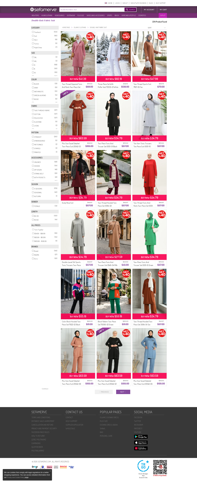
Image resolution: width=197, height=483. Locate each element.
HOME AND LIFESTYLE (129, 15)
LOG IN (117, 3)
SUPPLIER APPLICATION (74, 425)
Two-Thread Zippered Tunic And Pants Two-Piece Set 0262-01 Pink (72, 87)
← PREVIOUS (104, 392)
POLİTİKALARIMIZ (37, 450)
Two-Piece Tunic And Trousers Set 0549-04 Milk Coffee (107, 265)
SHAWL (102, 428)
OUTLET (162, 15)
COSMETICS (142, 15)
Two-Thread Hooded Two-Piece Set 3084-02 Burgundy (107, 206)
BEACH (117, 15)
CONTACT (69, 417)
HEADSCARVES (59, 15)
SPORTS (109, 15)
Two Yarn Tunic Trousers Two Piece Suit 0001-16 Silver (142, 146)
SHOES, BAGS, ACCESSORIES (96, 15)
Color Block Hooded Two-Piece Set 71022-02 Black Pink (71, 324)
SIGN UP (125, 3)
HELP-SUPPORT (161, 3)
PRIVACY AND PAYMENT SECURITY (44, 428)
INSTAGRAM (138, 425)
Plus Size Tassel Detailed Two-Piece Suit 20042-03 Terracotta (71, 146)
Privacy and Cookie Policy (16, 477)
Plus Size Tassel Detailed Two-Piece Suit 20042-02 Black (107, 384)
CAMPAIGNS (35, 443)
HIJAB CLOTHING (46, 15)
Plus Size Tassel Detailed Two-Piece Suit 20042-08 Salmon (71, 384)
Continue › (45, 389)
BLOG (151, 3)
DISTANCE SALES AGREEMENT (42, 421)
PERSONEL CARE (106, 436)
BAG (101, 432)
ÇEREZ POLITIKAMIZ (38, 439)
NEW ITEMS (35, 15)
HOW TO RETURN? (38, 436)
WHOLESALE (70, 428)
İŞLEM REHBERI (37, 447)
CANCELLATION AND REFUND (42, 425)
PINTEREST (138, 428)
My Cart (163, 10)
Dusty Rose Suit (67, 203)
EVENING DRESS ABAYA (109, 425)
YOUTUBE (137, 432)
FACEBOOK (138, 417)
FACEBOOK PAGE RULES (40, 432)
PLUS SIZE (80, 15)
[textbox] (89, 9)
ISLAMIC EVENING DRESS (109, 417)
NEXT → (123, 392)
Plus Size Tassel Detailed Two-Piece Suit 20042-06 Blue (143, 384)
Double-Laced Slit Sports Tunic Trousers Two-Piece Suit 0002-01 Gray (71, 265)
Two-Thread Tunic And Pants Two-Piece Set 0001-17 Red (143, 206)
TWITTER (137, 421)
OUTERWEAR (71, 15)
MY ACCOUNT (149, 10)
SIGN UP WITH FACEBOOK (138, 3)
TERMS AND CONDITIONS (40, 417)
